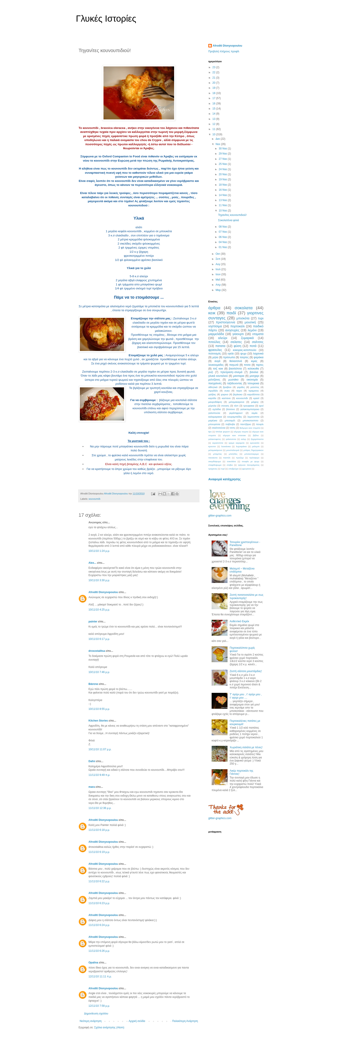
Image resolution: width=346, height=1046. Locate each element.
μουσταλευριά (232, 450)
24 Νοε (223, 169)
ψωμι (243, 353)
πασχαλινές (215, 383)
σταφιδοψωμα (215, 465)
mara (91, 786)
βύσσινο (230, 409)
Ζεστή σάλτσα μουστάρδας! (246, 671)
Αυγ (218, 264)
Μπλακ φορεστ (223, 431)
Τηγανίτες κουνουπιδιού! (232, 215)
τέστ (236, 405)
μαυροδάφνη (215, 402)
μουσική (250, 322)
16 (214, 103)
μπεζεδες (233, 454)
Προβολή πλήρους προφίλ (223, 51)
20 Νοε (223, 174)
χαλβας (212, 394)
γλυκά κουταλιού (218, 375)
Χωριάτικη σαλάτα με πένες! (246, 747)
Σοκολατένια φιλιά (228, 220)
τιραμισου (253, 390)
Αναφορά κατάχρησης (224, 479)
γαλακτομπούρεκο (249, 409)
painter (92, 621)
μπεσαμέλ (230, 420)
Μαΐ (218, 279)
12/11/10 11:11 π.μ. (100, 976)
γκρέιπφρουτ (236, 413)
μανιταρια (238, 375)
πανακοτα (212, 457)
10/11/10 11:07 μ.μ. (99, 749)
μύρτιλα (212, 405)
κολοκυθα (253, 368)
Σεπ (218, 258)
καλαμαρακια (215, 416)
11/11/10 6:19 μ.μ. (99, 852)
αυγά (217, 361)
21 (214, 77)
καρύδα (212, 398)
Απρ (218, 284)
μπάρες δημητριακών (253, 450)
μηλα (215, 357)
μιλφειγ (254, 402)
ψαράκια (258, 357)
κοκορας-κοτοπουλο (244, 350)
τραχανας (212, 468)
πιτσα (247, 364)
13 (214, 119)
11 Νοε (223, 205)
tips (210, 431)
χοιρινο (224, 394)
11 (214, 129)
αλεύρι (222, 338)
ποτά (253, 346)
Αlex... (92, 562)
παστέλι (226, 457)
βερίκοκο (238, 394)
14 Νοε (223, 195)
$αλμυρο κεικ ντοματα (250, 428)
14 (214, 113)
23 (214, 67)
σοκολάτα (231, 461)
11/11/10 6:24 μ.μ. (99, 925)
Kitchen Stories (98, 720)
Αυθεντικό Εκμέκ (239, 621)
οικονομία (252, 379)
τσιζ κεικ (218, 368)
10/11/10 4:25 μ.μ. (99, 609)
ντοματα (257, 334)
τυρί (223, 468)
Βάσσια (93, 684)
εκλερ (243, 439)
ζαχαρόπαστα (257, 439)
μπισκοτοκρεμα (251, 454)
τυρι (260, 318)
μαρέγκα (212, 420)
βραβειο (227, 387)
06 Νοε (223, 237)
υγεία (231, 353)
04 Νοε (223, 242)
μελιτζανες (214, 379)
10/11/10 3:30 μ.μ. (99, 580)
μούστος (254, 387)
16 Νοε (223, 189)
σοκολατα (244, 307)
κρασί (256, 398)
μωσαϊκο (233, 379)
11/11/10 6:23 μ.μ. (99, 903)
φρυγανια (246, 468)
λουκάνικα (226, 446)
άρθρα (214, 307)
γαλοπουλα (214, 413)
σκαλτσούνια (218, 427)
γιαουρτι (238, 334)
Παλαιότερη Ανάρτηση (185, 1021)
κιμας (254, 361)
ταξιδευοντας (234, 383)
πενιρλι (259, 424)
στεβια (230, 465)
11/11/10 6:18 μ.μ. (99, 829)
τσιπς (232, 427)
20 (214, 82)
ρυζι (210, 372)
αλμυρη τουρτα (241, 431)
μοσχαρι (254, 375)
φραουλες (215, 350)
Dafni (91, 761)
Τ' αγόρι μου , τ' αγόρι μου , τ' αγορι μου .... (246, 696)
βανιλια (254, 372)
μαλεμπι (256, 446)
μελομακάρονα (215, 450)
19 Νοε (223, 179)
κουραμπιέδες (234, 416)
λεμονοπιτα (253, 416)
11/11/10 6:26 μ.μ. (99, 950)
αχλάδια (216, 409)
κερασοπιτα (217, 443)
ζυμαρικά (247, 338)
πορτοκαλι (237, 326)
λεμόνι (252, 330)
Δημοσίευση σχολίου (96, 1013)
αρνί (261, 405)
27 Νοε (223, 158)
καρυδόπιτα (253, 394)
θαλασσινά (235, 361)
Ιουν (218, 274)
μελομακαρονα (236, 402)
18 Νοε (223, 184)
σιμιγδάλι (213, 390)
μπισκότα (243, 318)
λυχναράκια (241, 446)
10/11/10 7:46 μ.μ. (99, 672)
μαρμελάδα (216, 334)
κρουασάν (255, 443)
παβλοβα (230, 424)
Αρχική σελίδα (137, 1021)
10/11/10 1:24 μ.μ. (99, 550)
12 (214, 124)
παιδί (231, 313)
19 (214, 87)
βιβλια (256, 435)
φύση (237, 346)
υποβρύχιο (233, 468)
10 (214, 134)
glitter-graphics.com (219, 515)
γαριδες (241, 387)
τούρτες (244, 357)
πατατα (220, 346)
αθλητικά (213, 387)
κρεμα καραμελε (236, 443)
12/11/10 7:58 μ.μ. (99, 1005)
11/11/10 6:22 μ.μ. (99, 881)
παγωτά (234, 364)
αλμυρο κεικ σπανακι (234, 435)
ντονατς (225, 405)
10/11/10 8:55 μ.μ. (99, 709)
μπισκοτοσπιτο (250, 420)
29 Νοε (223, 153)
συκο (227, 390)
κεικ (211, 313)
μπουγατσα (214, 424)
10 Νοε (223, 210)
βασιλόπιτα (235, 368)
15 (214, 108)
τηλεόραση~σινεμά (231, 372)
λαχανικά (258, 353)
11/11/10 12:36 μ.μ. (99, 808)
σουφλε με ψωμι (250, 461)
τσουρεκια (253, 383)
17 (214, 98)
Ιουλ (218, 269)
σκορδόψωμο (214, 461)
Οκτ (218, 253)
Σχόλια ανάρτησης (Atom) (109, 1027)
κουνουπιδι (94, 499)
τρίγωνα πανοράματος (249, 465)
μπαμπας (217, 454)
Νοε (218, 144)
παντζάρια (245, 424)
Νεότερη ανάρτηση (91, 1021)
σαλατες (236, 342)
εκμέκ (255, 413)
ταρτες (259, 364)
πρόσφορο (254, 457)
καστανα (226, 398)
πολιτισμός (214, 353)
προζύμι (240, 457)
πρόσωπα (229, 357)
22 (214, 72)
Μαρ (219, 290)
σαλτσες (257, 342)
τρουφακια (248, 405)
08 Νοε (223, 226)
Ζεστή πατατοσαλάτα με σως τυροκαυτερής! (246, 596)
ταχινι (239, 390)
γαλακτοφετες (214, 439)
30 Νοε (223, 148)
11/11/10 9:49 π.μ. (99, 774)
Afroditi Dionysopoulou (103, 592)
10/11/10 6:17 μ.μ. (99, 639)
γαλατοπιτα (231, 439)
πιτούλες (214, 342)
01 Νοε (223, 247)
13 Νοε (223, 200)
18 (214, 93)
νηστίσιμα (215, 326)
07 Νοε (223, 231)
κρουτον (212, 446)
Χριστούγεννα (225, 322)
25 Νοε (223, 164)
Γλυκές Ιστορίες (106, 18)
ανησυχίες (232, 330)
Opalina (93, 962)
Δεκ (218, 138)
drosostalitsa (96, 650)
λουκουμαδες (216, 364)
